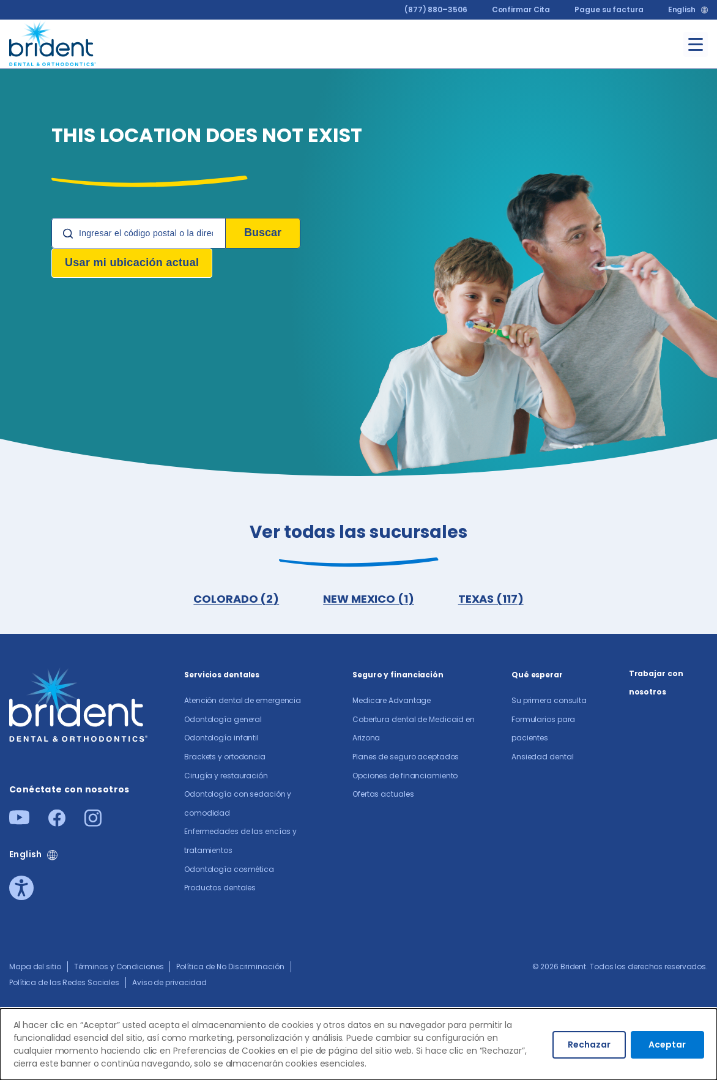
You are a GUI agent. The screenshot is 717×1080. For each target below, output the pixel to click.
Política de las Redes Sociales (64, 982)
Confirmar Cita (521, 9)
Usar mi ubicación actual (132, 262)
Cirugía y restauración (226, 775)
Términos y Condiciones (119, 966)
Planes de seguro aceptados (405, 756)
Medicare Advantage (391, 700)
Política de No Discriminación (230, 966)
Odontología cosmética (229, 869)
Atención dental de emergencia (242, 700)
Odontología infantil (221, 737)
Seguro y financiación (398, 674)
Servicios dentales (221, 674)
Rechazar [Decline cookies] (589, 1044)
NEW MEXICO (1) (368, 598)
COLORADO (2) (236, 598)
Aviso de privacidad (169, 982)
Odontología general (223, 719)
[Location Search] (138, 233)
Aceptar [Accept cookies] (667, 1044)
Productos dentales (220, 887)
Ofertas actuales (383, 794)
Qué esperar (537, 674)
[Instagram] (93, 822)
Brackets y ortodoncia (225, 756)
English (682, 10)
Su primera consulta (549, 700)
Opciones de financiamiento (405, 775)
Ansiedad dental (542, 756)
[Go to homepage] (53, 42)
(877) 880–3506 (435, 9)
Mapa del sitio (35, 966)
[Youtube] (19, 821)
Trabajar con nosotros (656, 683)
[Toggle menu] (695, 44)
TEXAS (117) (491, 598)
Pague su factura (608, 9)
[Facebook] (56, 822)
